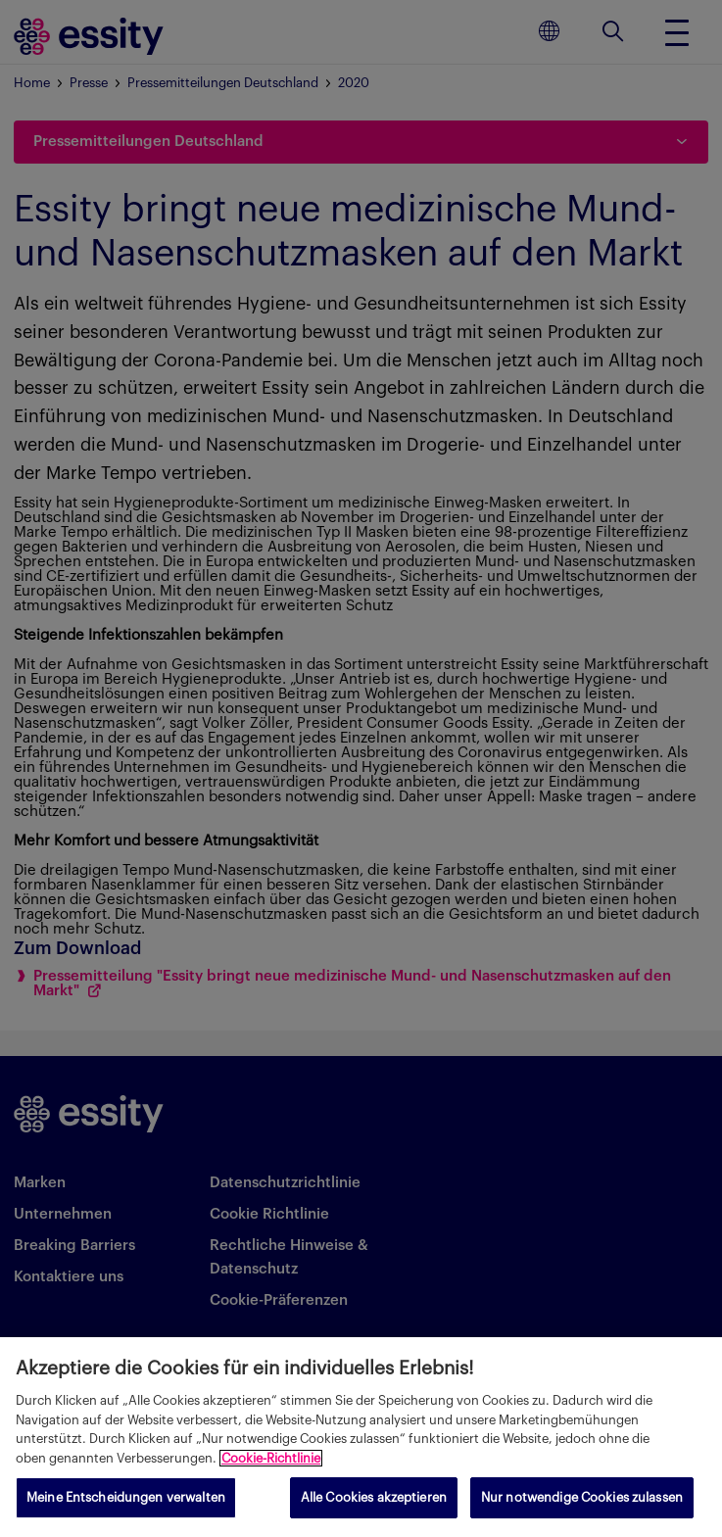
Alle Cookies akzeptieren (374, 1497)
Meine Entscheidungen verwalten (125, 1497)
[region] (361, 1437)
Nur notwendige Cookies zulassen (582, 1497)
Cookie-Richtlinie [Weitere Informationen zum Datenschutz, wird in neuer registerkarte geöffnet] (270, 1458)
